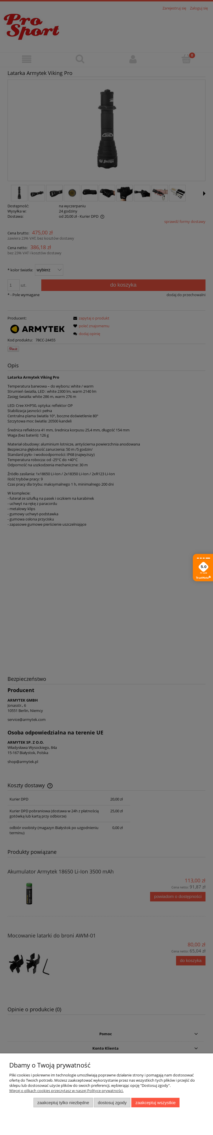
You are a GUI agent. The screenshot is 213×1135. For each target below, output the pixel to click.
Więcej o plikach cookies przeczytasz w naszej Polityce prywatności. (66, 1090)
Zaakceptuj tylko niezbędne (63, 1102)
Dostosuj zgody (112, 1102)
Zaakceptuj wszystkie (155, 1102)
